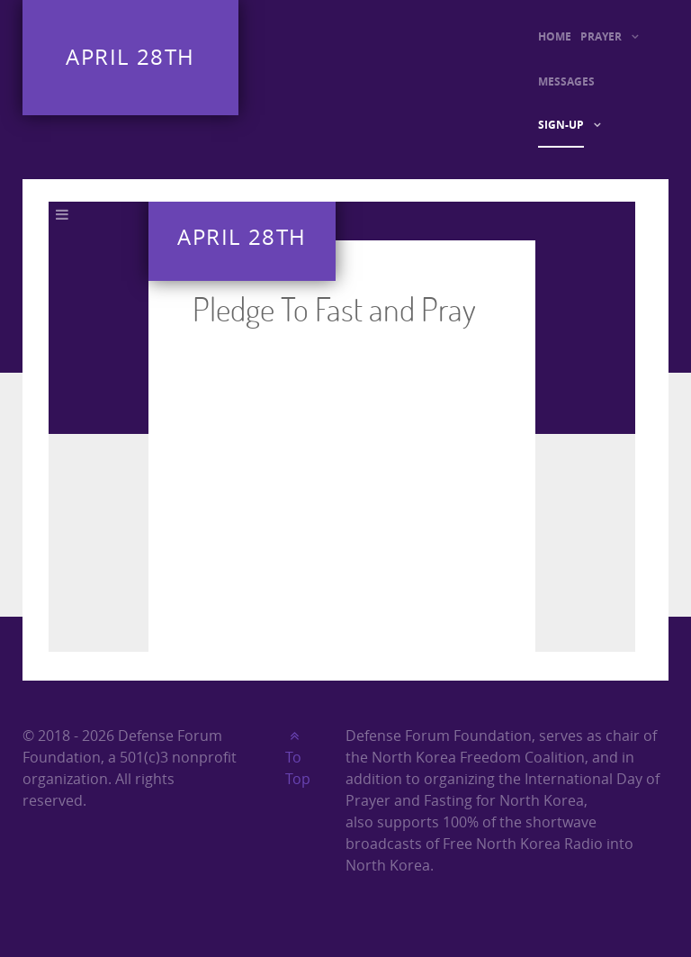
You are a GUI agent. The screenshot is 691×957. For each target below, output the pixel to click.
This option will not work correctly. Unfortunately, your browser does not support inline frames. (342, 427)
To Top (297, 758)
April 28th (130, 57)
